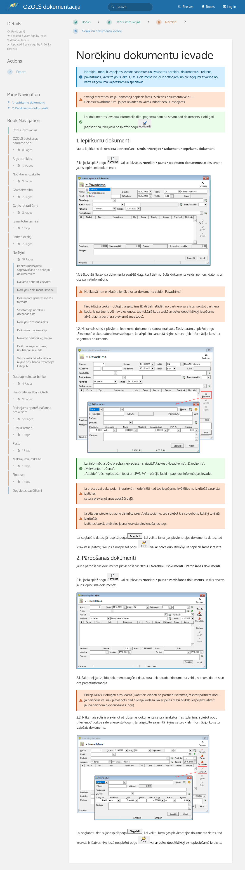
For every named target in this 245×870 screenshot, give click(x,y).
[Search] (113, 7)
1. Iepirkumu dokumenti (28, 102)
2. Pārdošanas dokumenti (30, 108)
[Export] (33, 71)
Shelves (185, 7)
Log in (229, 7)
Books (208, 7)
